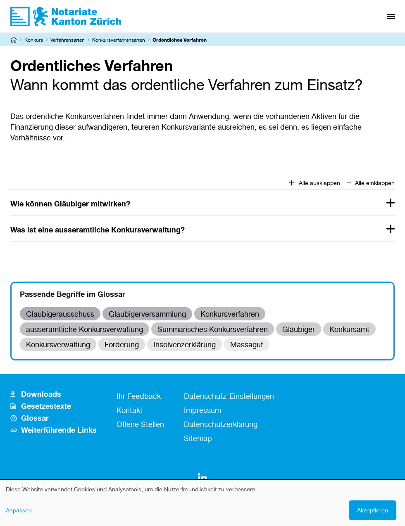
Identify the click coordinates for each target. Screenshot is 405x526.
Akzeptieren (372, 510)
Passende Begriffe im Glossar (72, 294)
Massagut (246, 344)
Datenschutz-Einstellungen (229, 395)
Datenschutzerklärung (220, 424)
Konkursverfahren (229, 313)
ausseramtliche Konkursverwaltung (84, 329)
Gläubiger (298, 329)
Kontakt (130, 410)
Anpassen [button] (19, 510)
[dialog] (202, 503)
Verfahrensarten (67, 40)
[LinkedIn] (202, 478)
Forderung (122, 344)
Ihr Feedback (139, 395)
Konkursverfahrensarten (118, 40)
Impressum (202, 410)
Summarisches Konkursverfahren (212, 329)
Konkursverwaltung (58, 344)
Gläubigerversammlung (147, 313)
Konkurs (33, 40)
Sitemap (198, 438)
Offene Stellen (140, 424)
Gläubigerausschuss (60, 313)
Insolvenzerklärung (184, 344)
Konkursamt (349, 329)
